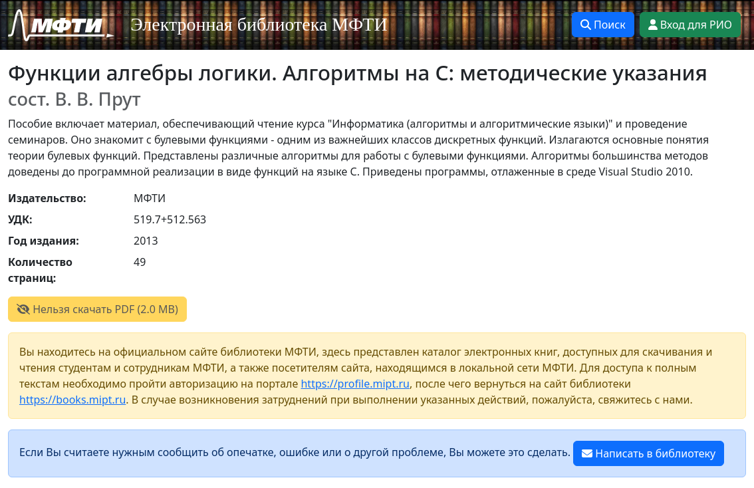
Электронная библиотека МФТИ (259, 24)
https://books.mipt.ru (72, 399)
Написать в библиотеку (648, 453)
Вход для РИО (690, 24)
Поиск (603, 24)
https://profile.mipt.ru (355, 383)
